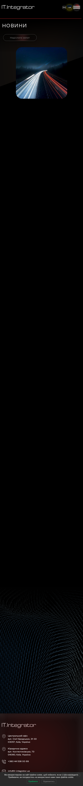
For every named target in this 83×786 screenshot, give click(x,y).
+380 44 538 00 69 (18, 761)
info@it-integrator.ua (19, 770)
